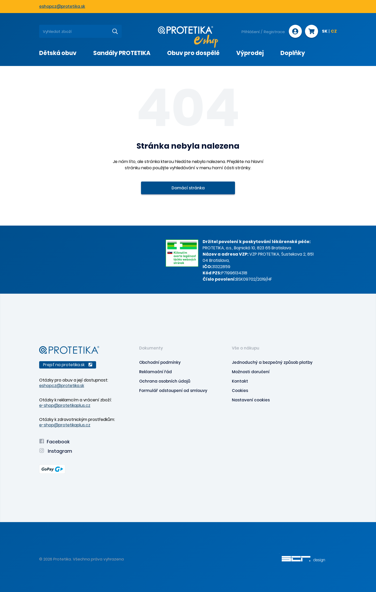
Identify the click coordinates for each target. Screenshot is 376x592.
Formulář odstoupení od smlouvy (173, 390)
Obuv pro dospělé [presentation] (193, 53)
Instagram (55, 451)
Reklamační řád (155, 371)
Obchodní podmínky (160, 362)
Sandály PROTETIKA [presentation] (121, 53)
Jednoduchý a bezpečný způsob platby (272, 362)
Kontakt (240, 381)
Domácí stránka (188, 188)
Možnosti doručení (250, 371)
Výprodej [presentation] (250, 53)
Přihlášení (251, 31)
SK (324, 31)
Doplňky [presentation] (292, 53)
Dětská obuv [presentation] (58, 53)
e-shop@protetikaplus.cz (64, 405)
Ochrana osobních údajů (164, 381)
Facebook (54, 442)
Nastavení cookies (251, 400)
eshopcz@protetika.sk (62, 6)
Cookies (240, 390)
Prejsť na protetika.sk (67, 365)
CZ (334, 31)
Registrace (274, 31)
